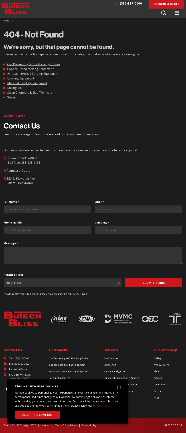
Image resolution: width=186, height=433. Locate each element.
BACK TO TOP (173, 425)
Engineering (110, 364)
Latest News (160, 384)
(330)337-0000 (128, 3)
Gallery (157, 358)
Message (11, 243)
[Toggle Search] (164, 13)
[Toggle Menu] (178, 12)
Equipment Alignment (115, 371)
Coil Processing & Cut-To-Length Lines (33, 64)
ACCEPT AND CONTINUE (37, 414)
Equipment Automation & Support (122, 378)
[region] (67, 401)
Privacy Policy (101, 405)
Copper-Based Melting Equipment (30, 69)
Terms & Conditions (66, 425)
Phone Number (15, 222)
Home (6, 20)
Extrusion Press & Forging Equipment (32, 74)
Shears (12, 97)
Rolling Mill (14, 88)
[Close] (119, 388)
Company (102, 222)
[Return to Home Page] (17, 9)
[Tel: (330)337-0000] (16, 358)
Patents (158, 378)
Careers (158, 391)
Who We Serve (161, 364)
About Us (159, 371)
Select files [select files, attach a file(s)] (115, 283)
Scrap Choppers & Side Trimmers (29, 93)
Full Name (11, 202)
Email (99, 202)
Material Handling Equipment (27, 83)
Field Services (111, 358)
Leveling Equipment (20, 78)
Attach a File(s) (14, 274)
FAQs (156, 397)
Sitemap (45, 425)
